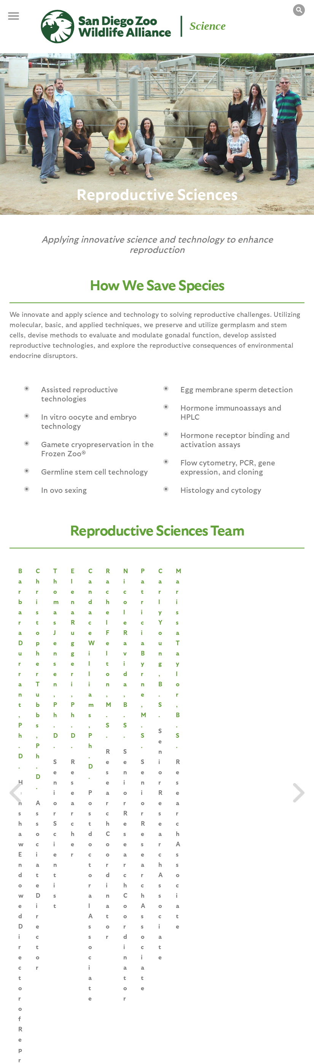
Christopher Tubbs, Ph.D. (156, 651)
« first (84, 896)
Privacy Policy (132, 1045)
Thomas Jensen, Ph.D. (254, 651)
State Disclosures (232, 1045)
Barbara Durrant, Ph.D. (58, 651)
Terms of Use (180, 1045)
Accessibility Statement (45, 1053)
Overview (239, 1001)
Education (136, 1001)
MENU (19, 19)
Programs (166, 1001)
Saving (28, 1001)
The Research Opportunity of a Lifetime (201, 817)
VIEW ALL (157, 717)
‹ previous (116, 896)
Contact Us (282, 1045)
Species (50, 1001)
